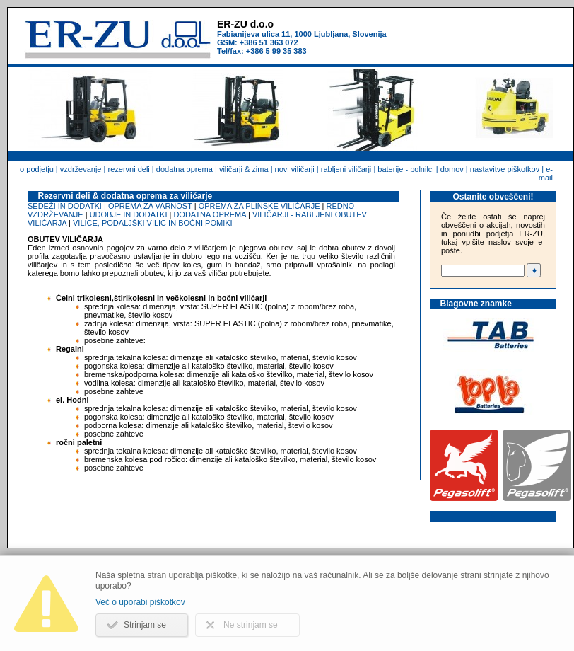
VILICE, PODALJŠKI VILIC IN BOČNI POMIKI (153, 223)
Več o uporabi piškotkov (140, 602)
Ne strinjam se (250, 625)
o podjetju (37, 169)
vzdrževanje (81, 169)
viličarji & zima (244, 169)
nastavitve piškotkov (504, 169)
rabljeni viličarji (346, 169)
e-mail (546, 173)
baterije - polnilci (405, 169)
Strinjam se (145, 625)
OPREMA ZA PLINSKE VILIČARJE (259, 206)
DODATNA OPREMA (209, 214)
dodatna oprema (184, 169)
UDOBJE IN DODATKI (129, 214)
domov (452, 169)
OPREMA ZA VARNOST (150, 206)
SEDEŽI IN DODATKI (65, 206)
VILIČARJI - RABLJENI (292, 214)
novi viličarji (295, 169)
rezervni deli (128, 169)
